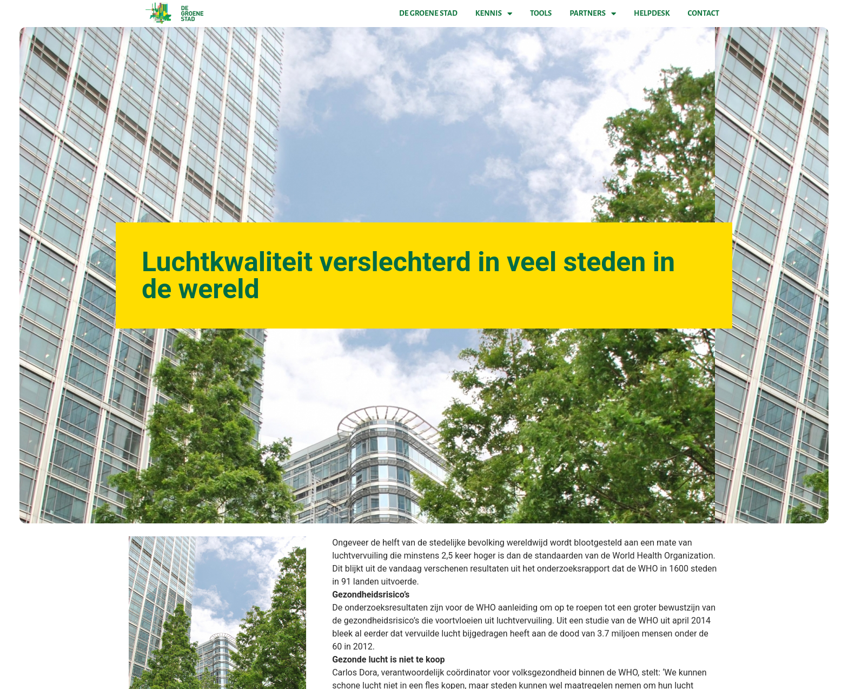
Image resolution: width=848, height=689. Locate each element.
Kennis (493, 13)
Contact (703, 13)
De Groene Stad (428, 13)
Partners (592, 13)
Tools (541, 13)
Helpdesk (652, 13)
